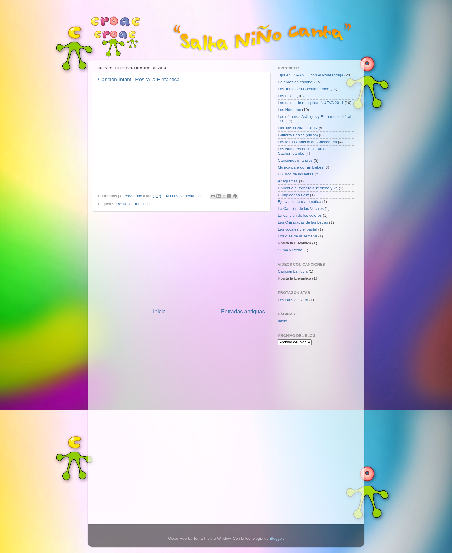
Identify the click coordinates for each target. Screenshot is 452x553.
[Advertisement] (181, 259)
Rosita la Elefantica (133, 204)
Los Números (289, 109)
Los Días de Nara (293, 300)
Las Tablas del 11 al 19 (298, 128)
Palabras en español (295, 82)
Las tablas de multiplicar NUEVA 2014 (310, 103)
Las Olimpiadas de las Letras (303, 222)
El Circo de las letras (296, 174)
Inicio (159, 311)
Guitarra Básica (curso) (298, 135)
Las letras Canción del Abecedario (307, 142)
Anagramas (288, 181)
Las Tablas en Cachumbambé (303, 89)
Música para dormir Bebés (300, 167)
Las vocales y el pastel (297, 229)
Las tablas (287, 96)
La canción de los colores (300, 215)
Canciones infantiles (295, 160)
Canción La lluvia (293, 271)
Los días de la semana (297, 236)
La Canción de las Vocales (301, 208)
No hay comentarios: (184, 196)
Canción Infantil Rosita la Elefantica (139, 79)
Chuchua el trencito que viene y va (308, 188)
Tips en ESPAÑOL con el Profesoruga (310, 75)
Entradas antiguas (243, 311)
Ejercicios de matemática (299, 201)
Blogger (276, 538)
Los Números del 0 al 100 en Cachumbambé (303, 151)
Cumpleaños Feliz (293, 195)
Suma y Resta (290, 250)
